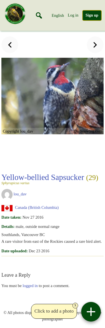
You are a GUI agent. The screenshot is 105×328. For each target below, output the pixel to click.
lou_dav (20, 194)
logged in (30, 285)
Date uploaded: (14, 251)
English (58, 15)
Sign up (92, 15)
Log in (73, 15)
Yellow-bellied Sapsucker (50, 179)
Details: (8, 226)
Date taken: (11, 217)
